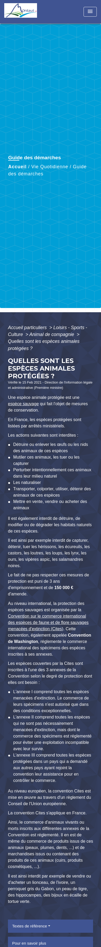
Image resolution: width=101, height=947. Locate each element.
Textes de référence (29, 926)
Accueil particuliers (28, 327)
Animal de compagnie (52, 334)
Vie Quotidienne (49, 166)
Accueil (17, 166)
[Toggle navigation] (90, 12)
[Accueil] (24, 12)
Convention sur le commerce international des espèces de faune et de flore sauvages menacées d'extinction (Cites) (48, 622)
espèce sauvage (23, 404)
